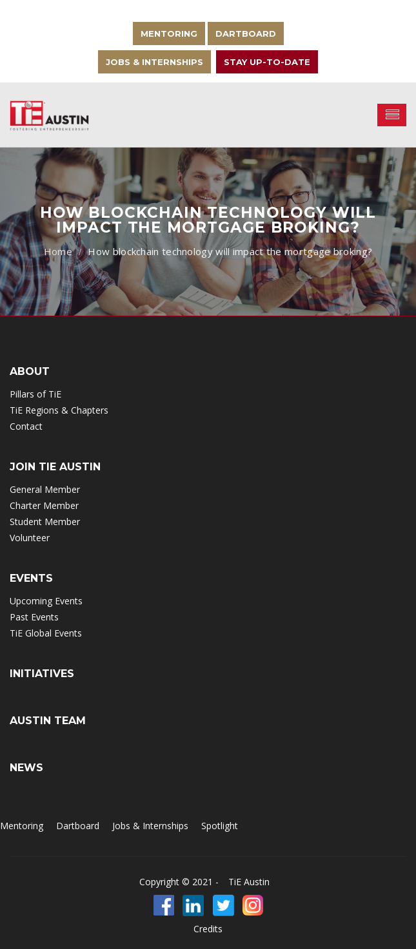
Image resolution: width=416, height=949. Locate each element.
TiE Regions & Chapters (59, 410)
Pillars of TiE (35, 394)
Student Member (45, 521)
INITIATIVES (42, 673)
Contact (26, 426)
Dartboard (245, 33)
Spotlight (219, 826)
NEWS (26, 768)
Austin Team (48, 720)
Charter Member (44, 505)
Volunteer (30, 538)
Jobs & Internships (154, 62)
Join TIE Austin (55, 467)
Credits (208, 929)
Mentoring (169, 33)
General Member (45, 489)
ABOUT (30, 371)
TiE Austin (249, 882)
